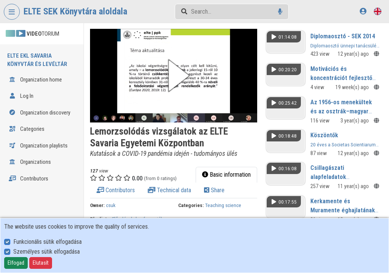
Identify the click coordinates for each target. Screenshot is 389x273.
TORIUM (32, 33)
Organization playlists (38, 145)
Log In (21, 96)
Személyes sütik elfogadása (46, 251)
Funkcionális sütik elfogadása (47, 241)
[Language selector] (377, 11)
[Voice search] (280, 11)
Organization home (35, 79)
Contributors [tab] (115, 190)
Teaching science (223, 205)
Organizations (30, 161)
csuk (110, 205)
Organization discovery (39, 112)
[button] (173, 75)
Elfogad (16, 263)
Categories (26, 129)
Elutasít (41, 263)
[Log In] (363, 11)
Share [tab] (214, 190)
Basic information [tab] (226, 174)
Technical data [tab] (169, 190)
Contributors (28, 178)
